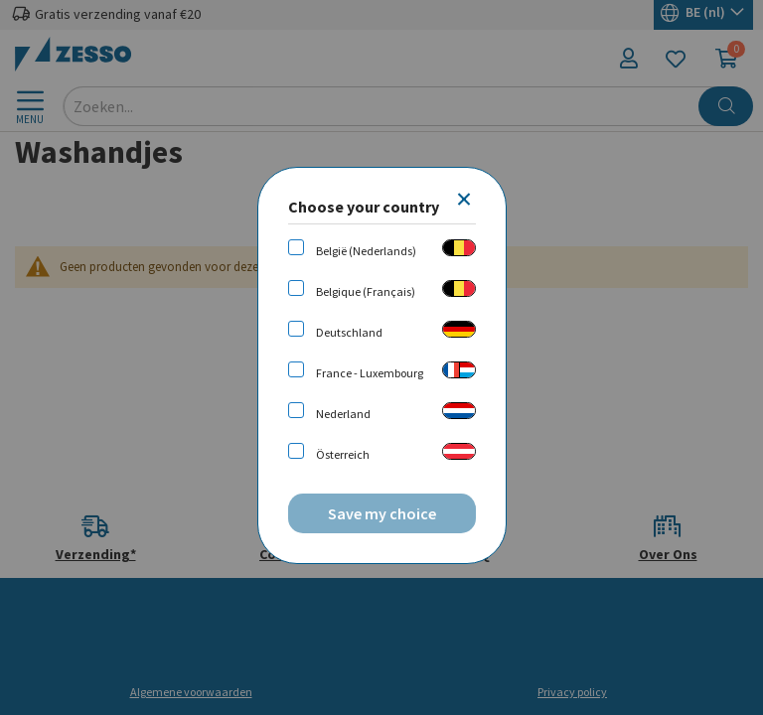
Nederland (343, 413)
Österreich (343, 454)
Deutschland (349, 332)
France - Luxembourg (369, 372)
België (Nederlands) (366, 250)
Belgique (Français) (365, 291)
